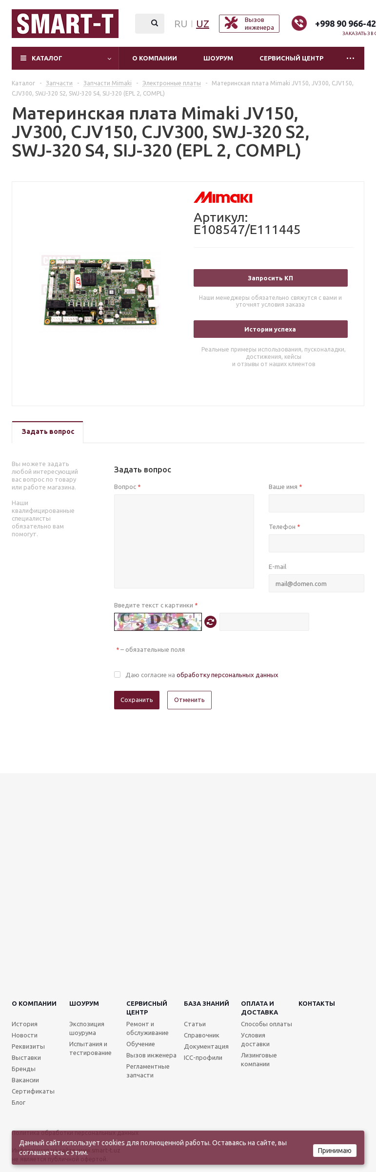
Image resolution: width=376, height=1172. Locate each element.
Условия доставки (255, 1039)
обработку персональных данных (227, 674)
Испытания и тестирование (90, 1048)
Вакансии (25, 1079)
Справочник (201, 1035)
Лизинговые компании (259, 1059)
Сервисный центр (291, 58)
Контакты (316, 1003)
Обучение (140, 1043)
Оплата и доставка (259, 1008)
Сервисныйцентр (146, 1008)
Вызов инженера (151, 1055)
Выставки (26, 1057)
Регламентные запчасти (148, 1070)
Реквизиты (28, 1046)
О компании (154, 58)
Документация (206, 1046)
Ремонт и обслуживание (147, 1028)
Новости (25, 1035)
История (25, 1023)
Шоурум (218, 58)
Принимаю (335, 1150)
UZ (202, 23)
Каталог (47, 58)
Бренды (24, 1068)
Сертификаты (33, 1091)
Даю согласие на (201, 674)
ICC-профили (203, 1057)
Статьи (195, 1023)
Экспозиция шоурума (86, 1028)
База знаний (206, 1003)
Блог (18, 1102)
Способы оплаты (266, 1023)
